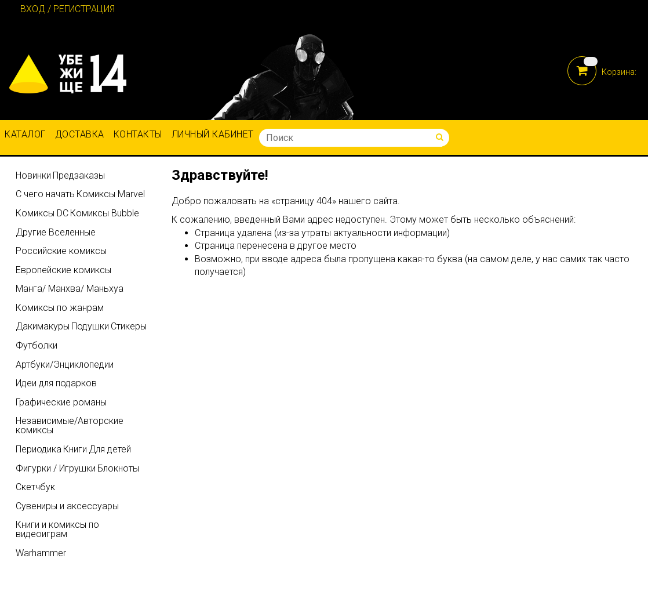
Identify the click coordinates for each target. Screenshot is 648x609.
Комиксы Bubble (104, 213)
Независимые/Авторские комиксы (69, 425)
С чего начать (45, 194)
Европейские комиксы (63, 270)
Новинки (33, 175)
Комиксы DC (42, 213)
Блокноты (118, 468)
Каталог (25, 134)
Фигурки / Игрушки (56, 468)
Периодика (38, 449)
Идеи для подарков (56, 383)
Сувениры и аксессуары (67, 506)
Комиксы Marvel (111, 194)
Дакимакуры (43, 326)
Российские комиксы (61, 250)
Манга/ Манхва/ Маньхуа (69, 288)
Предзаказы (79, 175)
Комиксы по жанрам (60, 307)
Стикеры (129, 326)
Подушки (90, 326)
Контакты (138, 134)
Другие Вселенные (56, 232)
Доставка (79, 134)
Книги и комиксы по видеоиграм (57, 529)
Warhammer (41, 553)
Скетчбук (35, 486)
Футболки (36, 345)
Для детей (110, 449)
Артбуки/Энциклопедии (65, 364)
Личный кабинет (213, 134)
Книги (75, 449)
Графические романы (61, 402)
